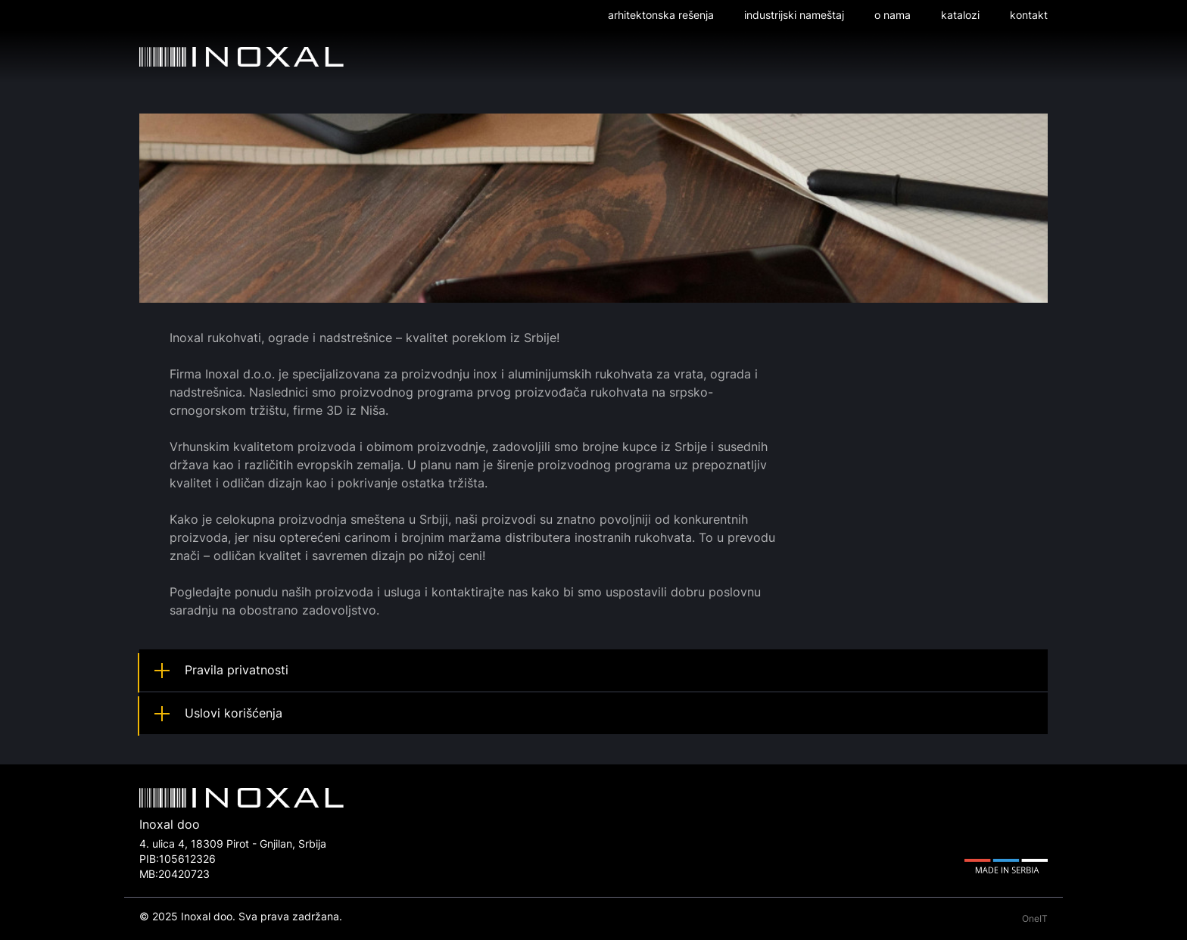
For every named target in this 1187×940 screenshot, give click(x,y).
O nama (892, 14)
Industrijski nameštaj (794, 14)
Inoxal (241, 57)
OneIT (1035, 918)
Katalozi (960, 14)
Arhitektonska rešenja (661, 14)
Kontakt (1029, 14)
